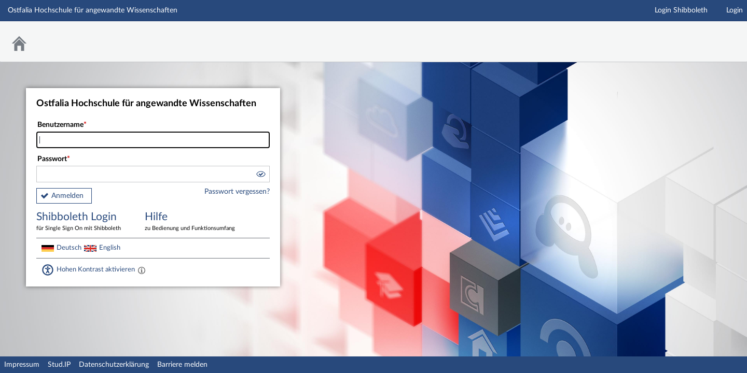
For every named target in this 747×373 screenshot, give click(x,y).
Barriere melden (182, 364)
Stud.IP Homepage (707, 35)
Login (734, 10)
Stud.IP (59, 364)
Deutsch (69, 248)
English (109, 248)
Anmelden (67, 195)
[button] (260, 175)
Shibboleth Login (83, 222)
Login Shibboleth (681, 10)
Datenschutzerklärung (114, 364)
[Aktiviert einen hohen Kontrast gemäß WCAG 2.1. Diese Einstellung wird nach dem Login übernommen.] (141, 270)
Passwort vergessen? (237, 191)
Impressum (21, 364)
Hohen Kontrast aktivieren (96, 269)
